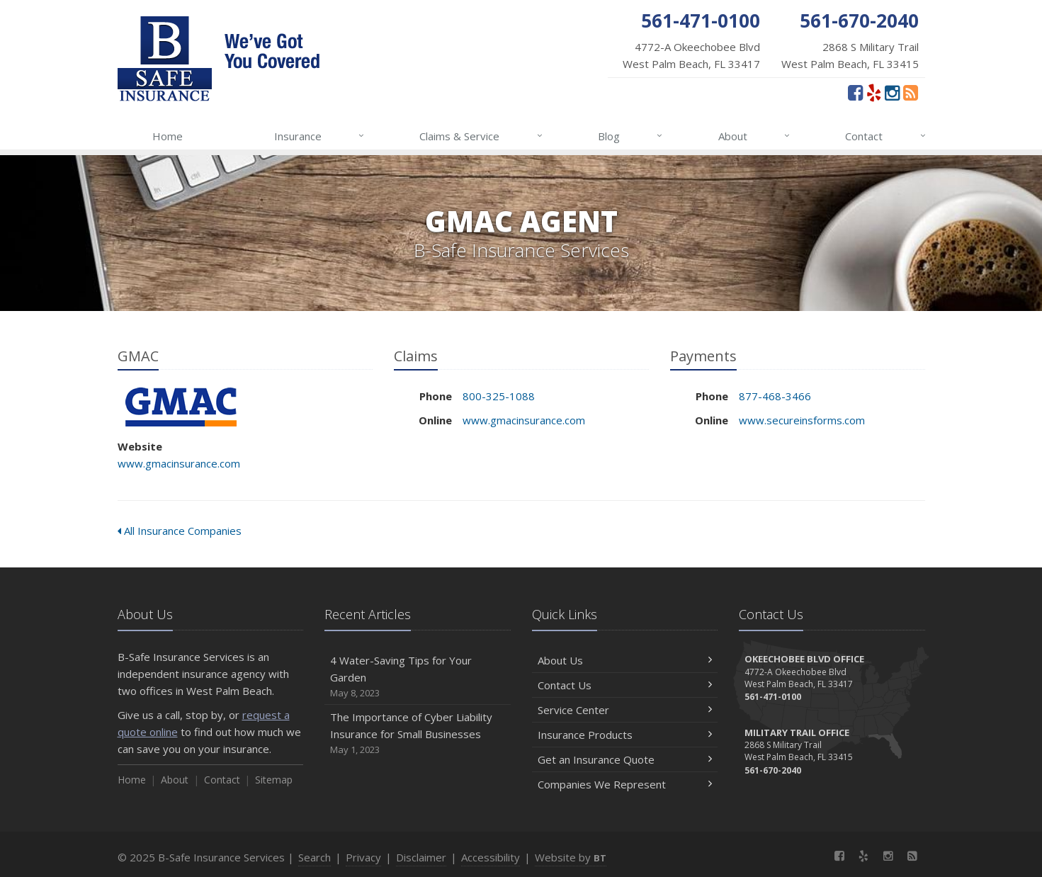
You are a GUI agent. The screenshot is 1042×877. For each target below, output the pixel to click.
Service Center (625, 710)
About (754, 136)
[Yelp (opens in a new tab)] (873, 92)
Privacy (363, 857)
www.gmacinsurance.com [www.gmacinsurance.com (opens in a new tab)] (179, 463)
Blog (631, 136)
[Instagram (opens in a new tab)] (892, 92)
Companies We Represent (625, 784)
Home (167, 136)
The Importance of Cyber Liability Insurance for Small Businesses (417, 733)
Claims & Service (481, 136)
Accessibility (490, 857)
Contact (886, 136)
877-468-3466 (775, 396)
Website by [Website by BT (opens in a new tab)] (570, 857)
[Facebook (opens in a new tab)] (855, 92)
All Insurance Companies (180, 531)
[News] (910, 92)
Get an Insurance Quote (625, 759)
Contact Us (625, 685)
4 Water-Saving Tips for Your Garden (417, 677)
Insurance (320, 136)
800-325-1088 (499, 396)
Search (314, 857)
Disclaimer (421, 857)
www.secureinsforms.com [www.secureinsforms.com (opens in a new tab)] (802, 420)
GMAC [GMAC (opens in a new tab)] (181, 406)
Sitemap (274, 779)
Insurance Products (625, 735)
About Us (625, 660)
